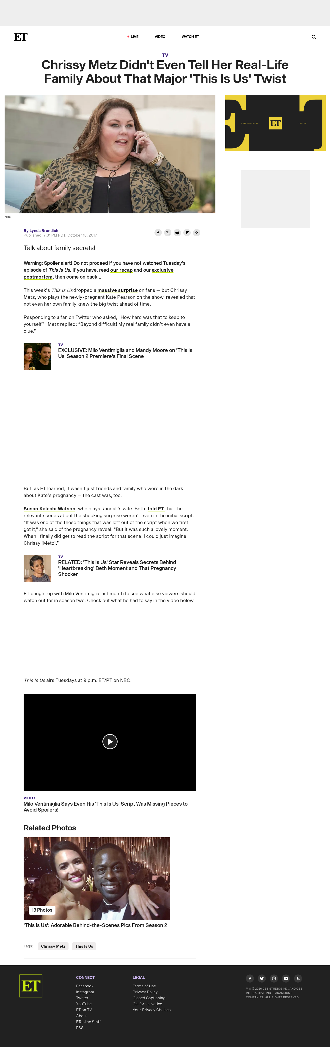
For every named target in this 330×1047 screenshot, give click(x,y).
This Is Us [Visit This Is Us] (84, 946)
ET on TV (84, 1010)
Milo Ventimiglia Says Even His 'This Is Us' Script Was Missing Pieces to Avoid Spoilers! (106, 807)
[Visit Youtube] (286, 979)
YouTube (84, 1004)
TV (165, 55)
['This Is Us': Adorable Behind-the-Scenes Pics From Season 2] (110, 878)
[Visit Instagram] (274, 979)
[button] (110, 741)
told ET (156, 508)
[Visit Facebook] (250, 979)
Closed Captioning (149, 998)
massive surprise (117, 290)
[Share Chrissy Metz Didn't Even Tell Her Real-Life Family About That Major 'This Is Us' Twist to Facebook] (158, 233)
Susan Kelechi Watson (49, 508)
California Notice (147, 1004)
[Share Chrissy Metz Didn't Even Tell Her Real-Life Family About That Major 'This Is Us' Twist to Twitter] (168, 233)
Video (160, 36)
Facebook (85, 986)
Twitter (82, 998)
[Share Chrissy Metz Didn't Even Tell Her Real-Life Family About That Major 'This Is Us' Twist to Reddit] (177, 233)
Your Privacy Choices (152, 1010)
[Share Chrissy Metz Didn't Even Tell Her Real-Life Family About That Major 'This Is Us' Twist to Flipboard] (187, 233)
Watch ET (190, 36)
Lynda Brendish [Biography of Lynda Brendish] (44, 231)
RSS (80, 1028)
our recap (121, 270)
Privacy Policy (145, 992)
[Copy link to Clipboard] (196, 233)
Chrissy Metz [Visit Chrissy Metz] (53, 946)
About (81, 1016)
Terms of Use (144, 986)
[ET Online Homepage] (21, 37)
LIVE (135, 36)
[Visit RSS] (298, 979)
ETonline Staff (88, 1022)
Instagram (85, 992)
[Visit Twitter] (262, 979)
